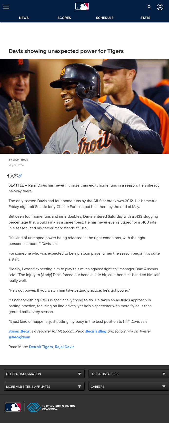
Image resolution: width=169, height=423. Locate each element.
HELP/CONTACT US (105, 374)
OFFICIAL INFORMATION (23, 374)
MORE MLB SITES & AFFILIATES (28, 387)
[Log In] (159, 7)
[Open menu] (8, 7)
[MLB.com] (13, 407)
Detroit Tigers (41, 346)
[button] (149, 7)
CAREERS (97, 387)
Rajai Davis (64, 346)
